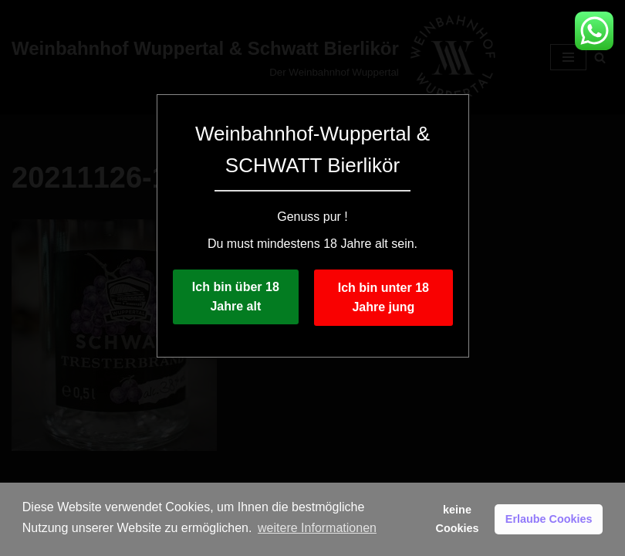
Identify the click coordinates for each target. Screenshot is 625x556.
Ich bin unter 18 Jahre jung (383, 297)
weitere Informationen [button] (317, 527)
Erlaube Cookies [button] (549, 519)
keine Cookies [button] (457, 518)
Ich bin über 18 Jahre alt (235, 297)
